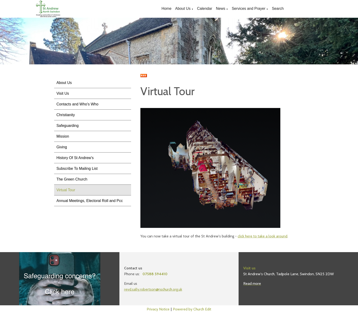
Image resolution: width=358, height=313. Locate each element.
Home (166, 8)
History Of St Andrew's (75, 158)
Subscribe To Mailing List (77, 168)
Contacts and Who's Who (77, 104)
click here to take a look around (262, 236)
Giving (61, 147)
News (220, 8)
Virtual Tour (65, 190)
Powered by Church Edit (192, 309)
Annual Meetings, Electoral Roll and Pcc (89, 201)
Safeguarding (67, 126)
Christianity (65, 115)
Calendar (204, 8)
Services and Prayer (248, 8)
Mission (62, 136)
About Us (183, 8)
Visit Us (62, 93)
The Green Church (71, 179)
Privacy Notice (158, 309)
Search (278, 8)
